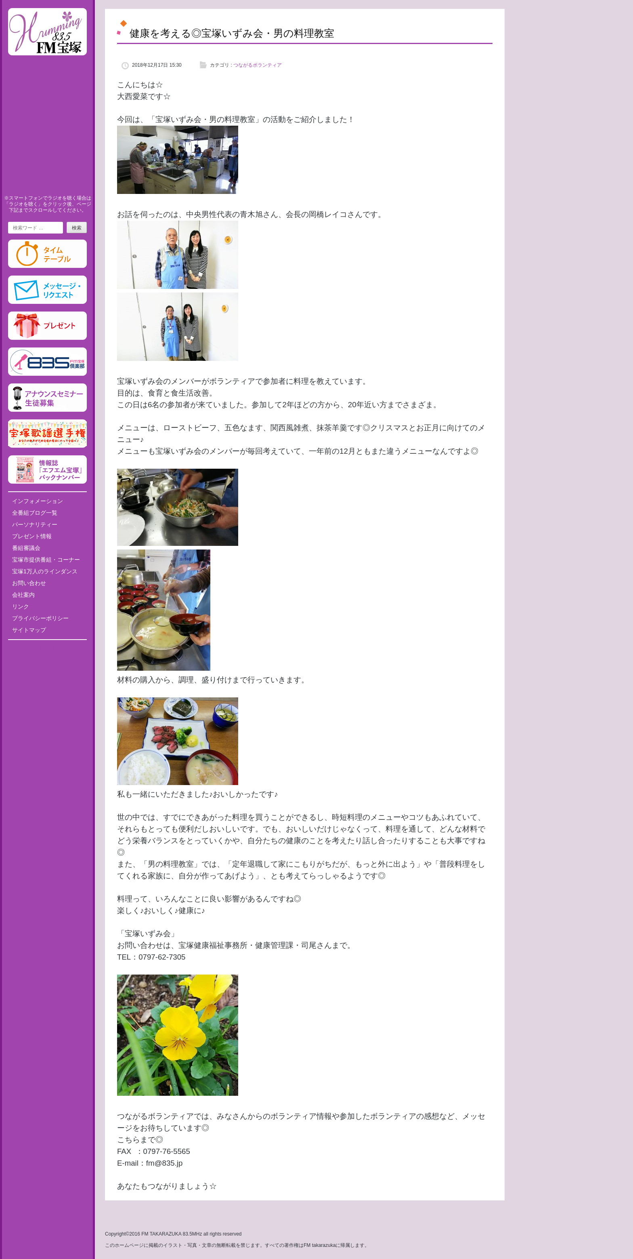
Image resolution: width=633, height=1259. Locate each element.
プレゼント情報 (32, 536)
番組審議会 (26, 548)
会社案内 (23, 595)
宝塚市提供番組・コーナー (46, 559)
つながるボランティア (257, 65)
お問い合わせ (29, 583)
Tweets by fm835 (47, 649)
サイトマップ (29, 630)
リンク (20, 606)
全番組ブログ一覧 (34, 512)
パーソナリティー (34, 524)
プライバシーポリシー (40, 618)
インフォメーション (37, 501)
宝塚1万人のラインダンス (45, 571)
